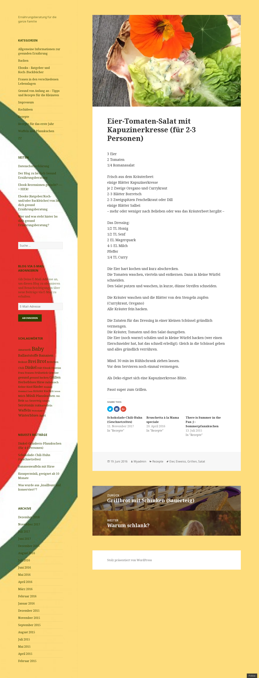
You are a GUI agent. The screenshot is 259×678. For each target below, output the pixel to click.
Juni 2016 (24, 567)
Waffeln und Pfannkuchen (36, 131)
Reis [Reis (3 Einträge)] (21, 400)
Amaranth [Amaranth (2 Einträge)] (24, 349)
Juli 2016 (24, 560)
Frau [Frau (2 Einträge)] (21, 372)
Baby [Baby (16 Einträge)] (38, 348)
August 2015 (26, 632)
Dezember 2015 (29, 611)
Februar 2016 (27, 596)
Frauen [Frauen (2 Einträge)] (29, 372)
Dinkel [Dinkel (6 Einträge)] (31, 367)
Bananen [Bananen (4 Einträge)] (46, 355)
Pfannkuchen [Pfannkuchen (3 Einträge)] (45, 396)
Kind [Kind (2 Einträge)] (29, 386)
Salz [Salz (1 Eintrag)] (27, 401)
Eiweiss (181, 461)
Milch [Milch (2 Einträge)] (21, 396)
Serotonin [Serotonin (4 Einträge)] (26, 405)
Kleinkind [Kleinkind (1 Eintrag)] (48, 387)
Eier (171, 461)
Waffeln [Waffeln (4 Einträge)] (24, 410)
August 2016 (26, 553)
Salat (201, 461)
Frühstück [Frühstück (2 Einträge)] (41, 372)
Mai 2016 (24, 575)
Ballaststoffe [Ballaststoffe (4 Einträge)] (28, 355)
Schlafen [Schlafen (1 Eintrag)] (46, 401)
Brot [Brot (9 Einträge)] (41, 361)
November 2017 (29, 524)
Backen (23, 61)
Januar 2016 (26, 603)
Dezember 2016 (29, 546)
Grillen (192, 461)
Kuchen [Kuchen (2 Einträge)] (49, 391)
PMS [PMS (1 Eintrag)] (58, 396)
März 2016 (25, 589)
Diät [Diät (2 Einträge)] (39, 368)
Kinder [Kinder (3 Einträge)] (38, 386)
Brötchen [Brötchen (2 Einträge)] (52, 362)
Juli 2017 (24, 531)
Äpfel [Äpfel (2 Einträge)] (42, 415)
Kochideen (25, 109)
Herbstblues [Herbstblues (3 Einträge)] (27, 382)
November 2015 (29, 618)
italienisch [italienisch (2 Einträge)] (52, 382)
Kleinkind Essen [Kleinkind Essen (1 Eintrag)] (25, 391)
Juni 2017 (24, 539)
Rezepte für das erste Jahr (36, 124)
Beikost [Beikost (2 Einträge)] (22, 362)
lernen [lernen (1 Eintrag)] (57, 391)
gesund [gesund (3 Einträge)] (23, 377)
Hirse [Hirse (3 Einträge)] (40, 382)
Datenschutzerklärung (33, 166)
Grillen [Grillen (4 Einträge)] (55, 377)
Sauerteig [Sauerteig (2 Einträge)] (35, 400)
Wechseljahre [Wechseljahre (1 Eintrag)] (38, 410)
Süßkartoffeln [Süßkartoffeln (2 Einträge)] (43, 405)
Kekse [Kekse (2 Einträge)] (22, 386)
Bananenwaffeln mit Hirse (36, 466)
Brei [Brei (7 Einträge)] (32, 361)
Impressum (26, 102)
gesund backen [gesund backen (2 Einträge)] (39, 377)
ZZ (20, 138)
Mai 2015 (24, 647)
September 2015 (29, 625)
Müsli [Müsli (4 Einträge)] (30, 395)
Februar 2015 (27, 661)
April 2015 (25, 654)
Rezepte (23, 117)
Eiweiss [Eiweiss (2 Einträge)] (56, 368)
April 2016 (25, 582)
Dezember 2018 (29, 517)
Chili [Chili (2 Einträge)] (21, 368)
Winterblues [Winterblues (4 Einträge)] (28, 415)
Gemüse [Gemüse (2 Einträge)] (54, 372)
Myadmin (140, 461)
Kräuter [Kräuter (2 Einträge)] (38, 391)
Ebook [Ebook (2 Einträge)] (47, 368)
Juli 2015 (24, 639)
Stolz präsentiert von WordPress (129, 560)
